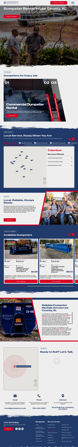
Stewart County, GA (67, 439)
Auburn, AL (50, 438)
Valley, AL (50, 433)
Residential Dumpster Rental (40, 434)
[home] (11, 3)
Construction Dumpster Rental (40, 431)
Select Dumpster (21, 281)
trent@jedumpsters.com (15, 408)
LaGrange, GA (65, 424)
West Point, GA (52, 440)
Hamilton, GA (65, 429)
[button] (72, 2)
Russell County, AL (53, 431)
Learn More (10, 220)
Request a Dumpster (58, 3)
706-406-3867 (39, 408)
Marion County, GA (66, 433)
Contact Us (8, 429)
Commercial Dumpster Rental (40, 427)
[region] (60, 167)
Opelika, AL (51, 435)
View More (12, 115)
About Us (38, 437)
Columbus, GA (51, 424)
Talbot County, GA (66, 431)
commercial (62, 330)
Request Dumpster (12, 16)
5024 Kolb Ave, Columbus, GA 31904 (63, 408)
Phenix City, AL (52, 427)
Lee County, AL (52, 429)
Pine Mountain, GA (66, 427)
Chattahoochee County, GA (68, 436)
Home (37, 424)
